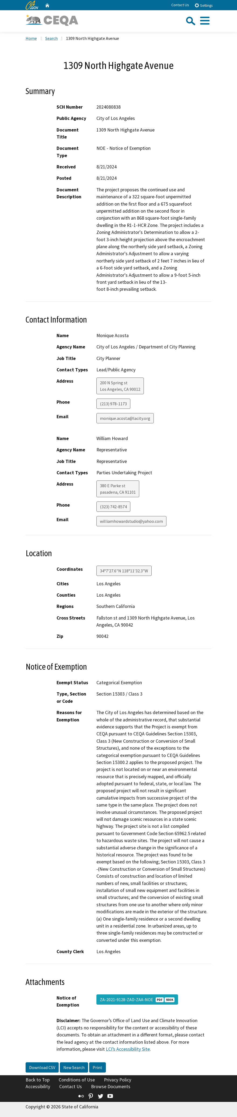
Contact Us (180, 4)
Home (31, 38)
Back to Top (38, 1080)
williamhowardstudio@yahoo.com (131, 521)
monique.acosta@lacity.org (125, 418)
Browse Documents (110, 1087)
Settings (203, 5)
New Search (74, 1067)
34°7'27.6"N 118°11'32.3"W (124, 570)
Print (97, 1067)
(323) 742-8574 (113, 506)
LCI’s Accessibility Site (128, 1049)
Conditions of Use (77, 1080)
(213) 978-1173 (113, 403)
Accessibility (38, 1087)
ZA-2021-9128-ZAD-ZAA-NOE (137, 999)
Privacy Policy (117, 1080)
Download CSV (42, 1067)
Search (51, 38)
